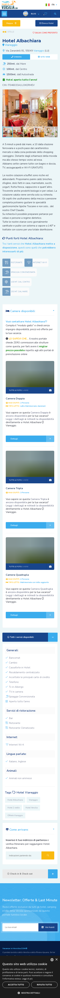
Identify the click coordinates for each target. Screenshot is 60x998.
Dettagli (32, 439)
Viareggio (38, 50)
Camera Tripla (14, 488)
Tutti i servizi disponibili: (32, 637)
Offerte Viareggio (15, 815)
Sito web (45, 57)
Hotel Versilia (32, 807)
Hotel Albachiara (15, 800)
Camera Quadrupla (17, 575)
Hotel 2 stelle (14, 807)
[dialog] (30, 977)
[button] (54, 92)
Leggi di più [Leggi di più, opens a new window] (27, 978)
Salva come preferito (45, 32)
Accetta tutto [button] (16, 984)
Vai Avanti (48, 927)
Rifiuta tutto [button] (44, 984)
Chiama (18, 57)
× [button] (56, 959)
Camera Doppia (15, 398)
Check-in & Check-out (32, 873)
